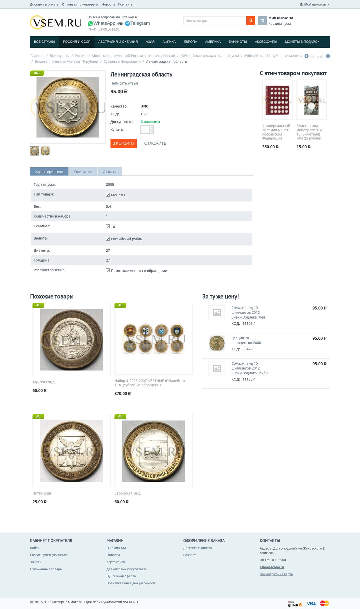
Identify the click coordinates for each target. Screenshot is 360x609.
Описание (83, 171)
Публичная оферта (121, 576)
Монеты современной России (117, 55)
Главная (37, 55)
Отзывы (109, 171)
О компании (116, 548)
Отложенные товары (46, 569)
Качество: (119, 106)
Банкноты (238, 42)
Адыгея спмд (43, 382)
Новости (108, 4)
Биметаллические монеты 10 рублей (66, 61)
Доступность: (121, 121)
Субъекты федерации (122, 61)
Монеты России (161, 55)
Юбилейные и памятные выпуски (209, 55)
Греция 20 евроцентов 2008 (246, 340)
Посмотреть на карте (276, 574)
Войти (35, 548)
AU (38, 305)
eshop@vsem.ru (272, 567)
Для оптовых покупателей (126, 569)
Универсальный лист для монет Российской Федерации (276, 132)
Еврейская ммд (127, 493)
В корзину (123, 143)
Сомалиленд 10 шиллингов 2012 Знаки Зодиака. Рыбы (250, 368)
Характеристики (49, 171)
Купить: (117, 129)
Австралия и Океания (118, 42)
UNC (37, 73)
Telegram (137, 23)
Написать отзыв (124, 83)
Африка (169, 42)
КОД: (114, 114)
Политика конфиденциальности (131, 583)
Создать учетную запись (49, 554)
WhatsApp (102, 23)
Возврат (189, 554)
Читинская (41, 493)
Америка (213, 42)
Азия (150, 42)
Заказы (35, 562)
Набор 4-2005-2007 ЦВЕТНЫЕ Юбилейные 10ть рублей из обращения (150, 383)
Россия (80, 55)
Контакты (125, 4)
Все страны (44, 42)
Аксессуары (266, 42)
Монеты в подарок (302, 42)
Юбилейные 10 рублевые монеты (273, 55)
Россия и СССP (76, 42)
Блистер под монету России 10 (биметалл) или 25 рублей (309, 132)
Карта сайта (115, 562)
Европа (190, 42)
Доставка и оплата (44, 4)
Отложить (155, 143)
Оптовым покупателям (80, 4)
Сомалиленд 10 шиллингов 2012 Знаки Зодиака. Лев (248, 312)
